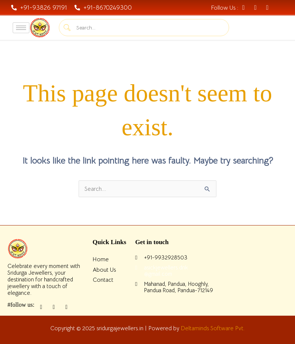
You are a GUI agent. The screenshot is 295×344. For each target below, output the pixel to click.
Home (101, 259)
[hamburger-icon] (21, 27)
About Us (104, 269)
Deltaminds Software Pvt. (213, 328)
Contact (103, 279)
